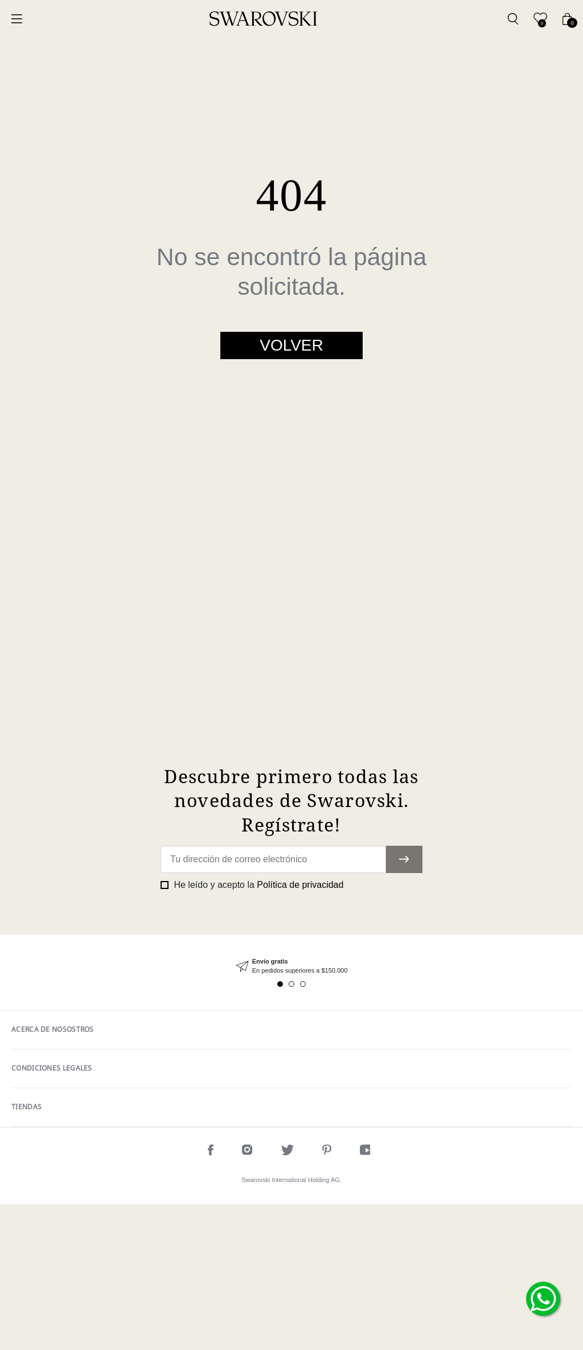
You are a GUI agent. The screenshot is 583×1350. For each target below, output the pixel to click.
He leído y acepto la (257, 1030)
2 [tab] (291, 1130)
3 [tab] (303, 1130)
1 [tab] (280, 1130)
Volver (291, 345)
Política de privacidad (300, 1030)
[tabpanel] (291, 1112)
